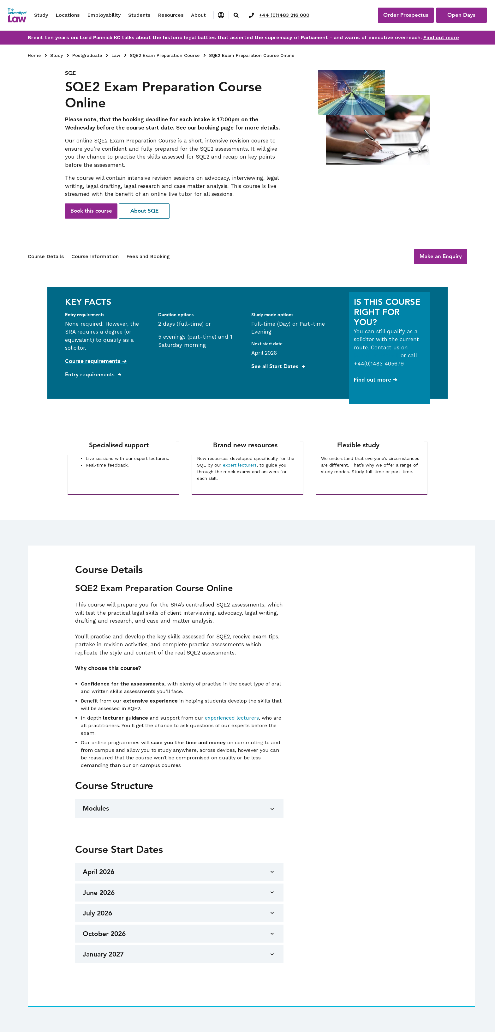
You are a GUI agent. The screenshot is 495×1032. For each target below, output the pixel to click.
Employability (104, 15)
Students (139, 15)
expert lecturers (240, 465)
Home (34, 55)
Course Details (46, 256)
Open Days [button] (461, 15)
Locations (68, 15)
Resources (170, 15)
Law (115, 55)
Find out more (441, 37)
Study (41, 15)
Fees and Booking (148, 256)
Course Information (95, 256)
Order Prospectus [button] (405, 15)
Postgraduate (87, 55)
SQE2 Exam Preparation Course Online (251, 55)
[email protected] (376, 355)
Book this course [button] (91, 211)
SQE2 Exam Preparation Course (165, 55)
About (198, 15)
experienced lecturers (232, 718)
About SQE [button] (144, 211)
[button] (440, 256)
